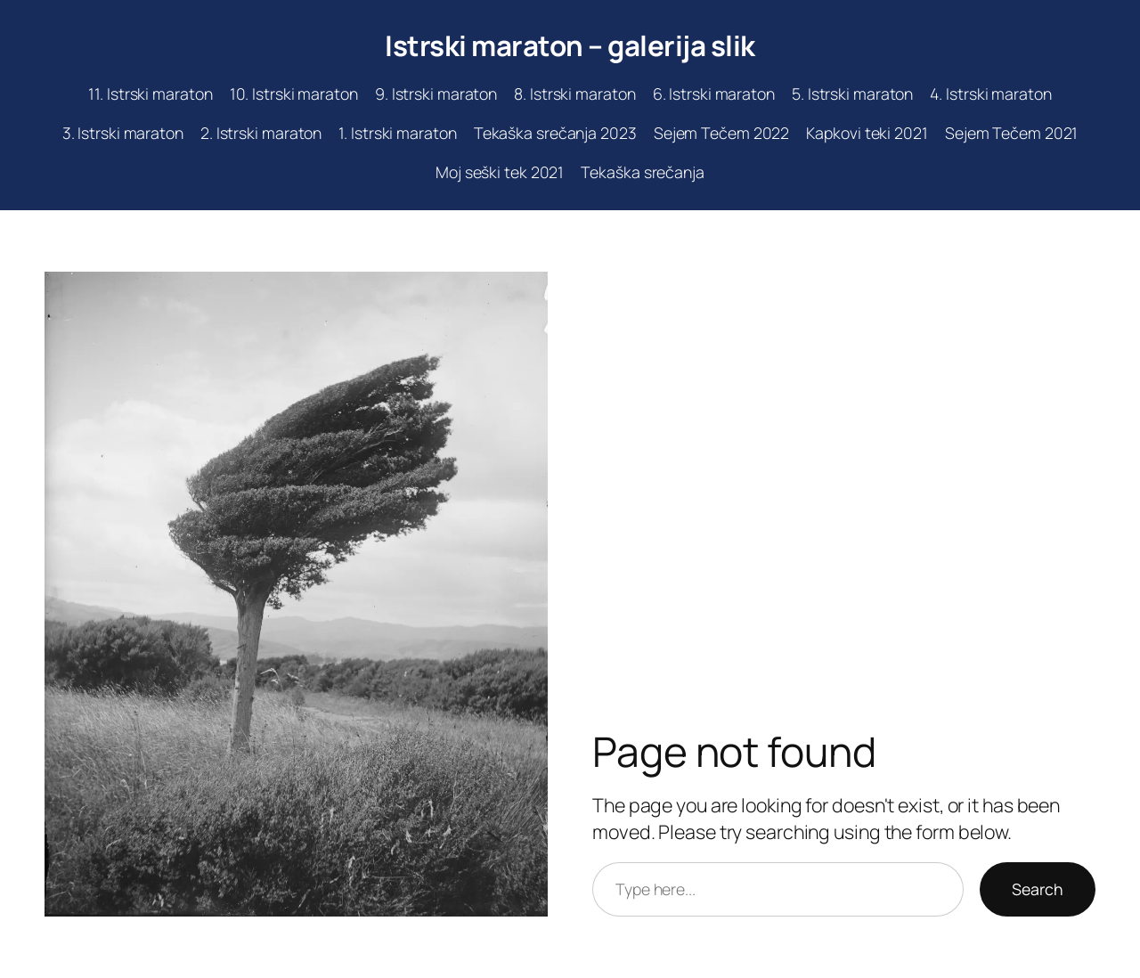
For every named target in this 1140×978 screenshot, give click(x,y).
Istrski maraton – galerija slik (570, 45)
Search (1037, 889)
